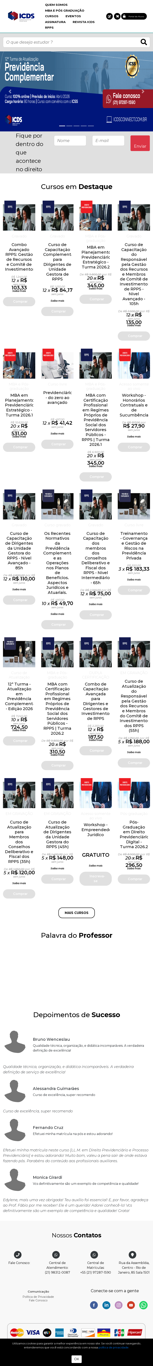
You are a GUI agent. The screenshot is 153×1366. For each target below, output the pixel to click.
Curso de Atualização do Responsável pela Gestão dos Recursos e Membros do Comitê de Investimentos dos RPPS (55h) (135, 706)
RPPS (49, 27)
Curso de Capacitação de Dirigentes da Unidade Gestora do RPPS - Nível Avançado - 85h (19, 550)
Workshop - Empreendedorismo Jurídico (102, 829)
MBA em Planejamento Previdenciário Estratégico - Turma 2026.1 (19, 405)
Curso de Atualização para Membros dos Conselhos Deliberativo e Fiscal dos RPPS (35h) (19, 842)
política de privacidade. (114, 1347)
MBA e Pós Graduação (64, 10)
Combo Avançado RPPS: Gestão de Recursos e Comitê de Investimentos (20, 257)
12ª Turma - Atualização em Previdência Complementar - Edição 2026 (21, 696)
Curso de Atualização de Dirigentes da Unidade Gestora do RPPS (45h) (57, 834)
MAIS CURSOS (76, 913)
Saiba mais (19, 290)
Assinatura (55, 22)
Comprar (20, 301)
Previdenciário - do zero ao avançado (58, 397)
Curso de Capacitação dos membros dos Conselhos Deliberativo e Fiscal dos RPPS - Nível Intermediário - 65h (95, 558)
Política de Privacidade (38, 1297)
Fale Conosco (38, 1300)
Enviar (140, 146)
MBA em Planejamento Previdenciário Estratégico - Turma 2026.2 (96, 257)
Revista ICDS (84, 22)
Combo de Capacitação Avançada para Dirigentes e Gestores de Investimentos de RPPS (96, 701)
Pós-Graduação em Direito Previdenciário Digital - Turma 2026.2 (134, 834)
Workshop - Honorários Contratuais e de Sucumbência (134, 405)
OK (76, 1359)
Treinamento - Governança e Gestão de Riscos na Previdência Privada (134, 545)
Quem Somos (56, 5)
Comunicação (38, 1291)
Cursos (51, 16)
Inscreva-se (97, 878)
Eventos (73, 16)
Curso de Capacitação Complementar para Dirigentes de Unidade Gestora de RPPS (59, 261)
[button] (109, 16)
